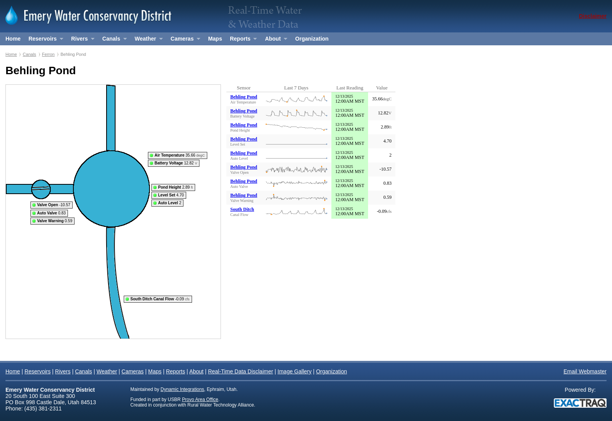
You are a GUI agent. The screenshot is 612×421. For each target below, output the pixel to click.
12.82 (176, 163)
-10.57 (53, 205)
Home (13, 39)
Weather (146, 40)
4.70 (171, 195)
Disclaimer (593, 16)
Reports (241, 40)
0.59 (54, 221)
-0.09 (160, 299)
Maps (215, 39)
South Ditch (242, 209)
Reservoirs (44, 40)
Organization (312, 39)
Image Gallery (294, 371)
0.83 (51, 213)
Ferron (48, 54)
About (274, 40)
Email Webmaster (585, 371)
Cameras (183, 40)
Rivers (80, 40)
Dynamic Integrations (182, 389)
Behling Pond (243, 97)
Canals (112, 40)
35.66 (180, 155)
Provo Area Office (200, 399)
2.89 (175, 187)
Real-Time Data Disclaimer (240, 371)
